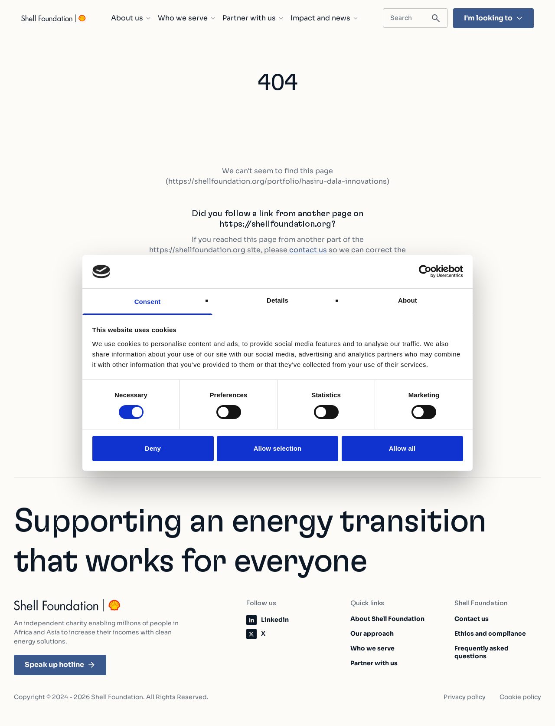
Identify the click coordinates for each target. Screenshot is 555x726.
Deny (153, 448)
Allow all (402, 448)
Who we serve (186, 18)
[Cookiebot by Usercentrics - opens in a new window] (425, 271)
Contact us (471, 619)
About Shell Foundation (387, 619)
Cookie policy (520, 697)
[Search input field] (415, 18)
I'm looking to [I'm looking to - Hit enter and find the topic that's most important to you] (493, 18)
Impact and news (324, 18)
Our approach (372, 633)
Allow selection (278, 448)
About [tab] (407, 300)
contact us (308, 249)
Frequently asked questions (481, 652)
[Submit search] (436, 18)
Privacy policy (465, 697)
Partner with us (253, 18)
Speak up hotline (60, 664)
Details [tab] (277, 300)
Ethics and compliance (490, 633)
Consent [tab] (147, 301)
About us (131, 18)
